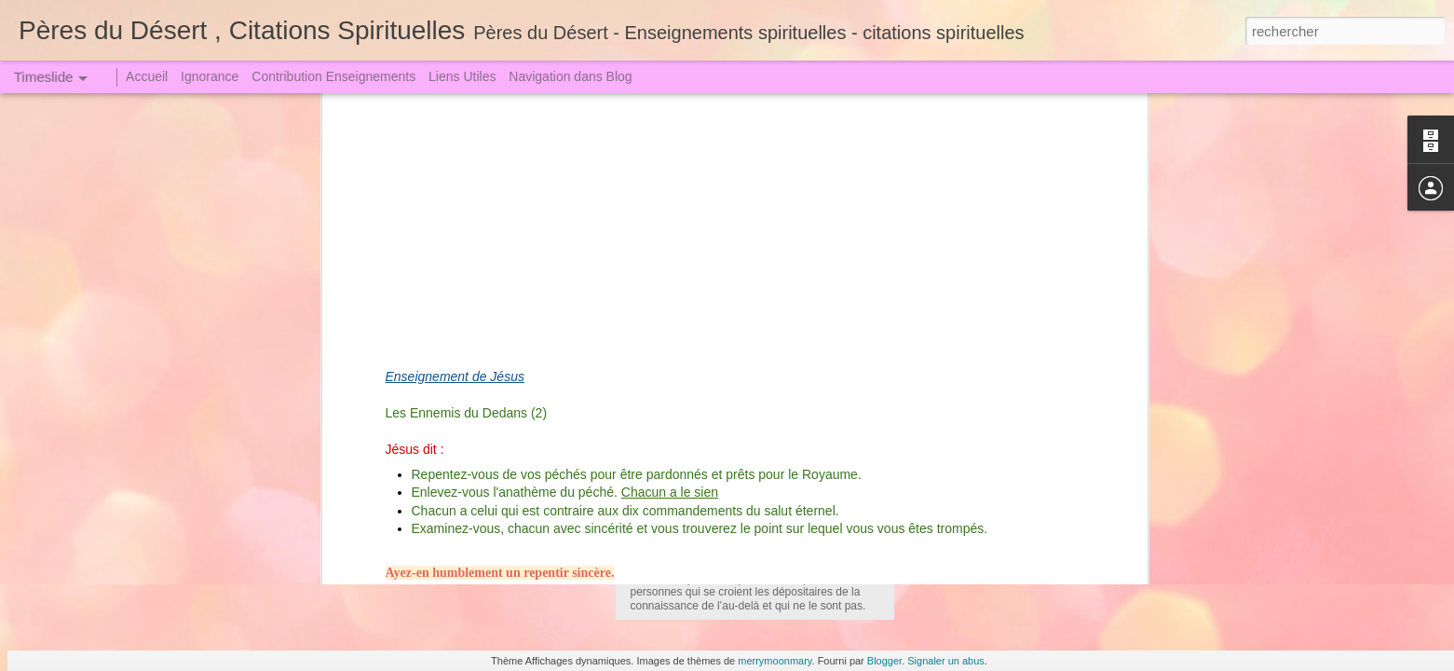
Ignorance (209, 76)
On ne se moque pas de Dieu (995, 495)
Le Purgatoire (681, 464)
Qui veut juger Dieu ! (969, 430)
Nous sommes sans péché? (990, 528)
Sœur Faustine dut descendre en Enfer (1022, 365)
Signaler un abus (946, 660)
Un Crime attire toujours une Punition (1017, 397)
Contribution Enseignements (333, 76)
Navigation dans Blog (570, 76)
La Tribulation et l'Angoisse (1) (997, 300)
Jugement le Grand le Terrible (995, 332)
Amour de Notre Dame (435, 432)
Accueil (147, 76)
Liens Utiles (462, 76)
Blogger (884, 660)
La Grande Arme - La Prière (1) (1000, 463)
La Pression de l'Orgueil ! (982, 561)
